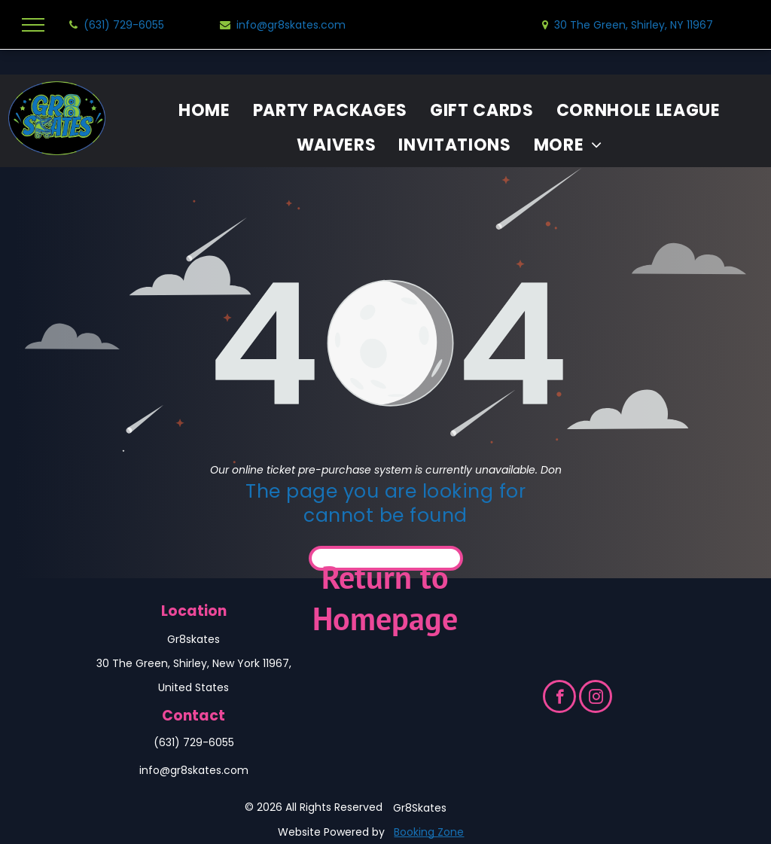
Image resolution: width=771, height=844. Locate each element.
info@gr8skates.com (193, 770)
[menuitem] (204, 110)
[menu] (33, 24)
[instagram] (595, 698)
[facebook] (559, 698)
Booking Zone (429, 831)
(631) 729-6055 (194, 742)
